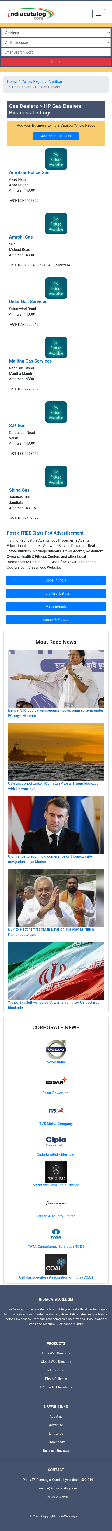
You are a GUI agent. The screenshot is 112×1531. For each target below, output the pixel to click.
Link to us (56, 1434)
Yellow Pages (32, 81)
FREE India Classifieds (56, 1387)
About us (55, 1417)
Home (12, 81)
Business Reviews (56, 1451)
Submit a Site (56, 1442)
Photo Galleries (56, 1379)
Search (55, 62)
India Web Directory (56, 1353)
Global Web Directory (56, 1362)
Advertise (56, 1425)
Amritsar (55, 81)
